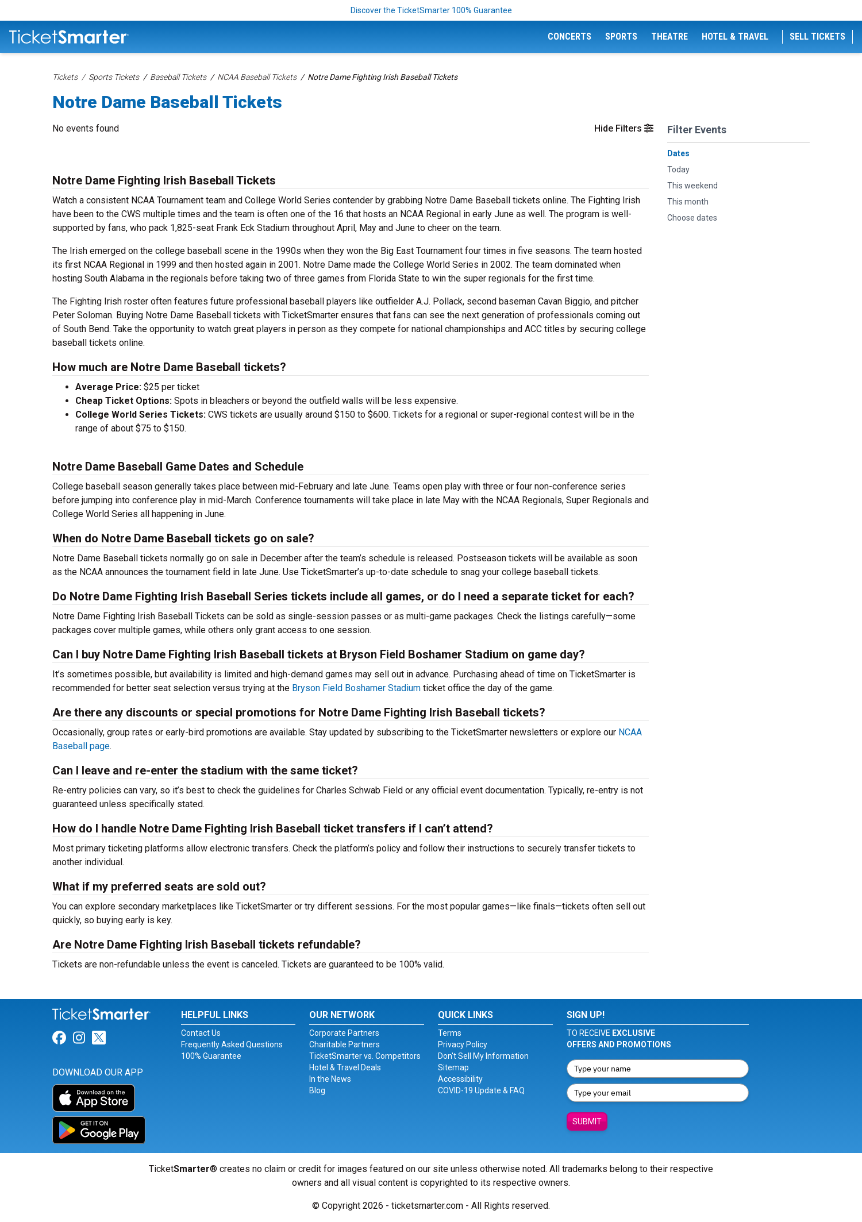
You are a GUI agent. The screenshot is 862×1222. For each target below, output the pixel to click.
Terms (449, 1033)
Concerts (569, 36)
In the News (330, 1079)
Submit (587, 1121)
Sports (621, 36)
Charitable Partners (344, 1044)
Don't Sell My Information (483, 1056)
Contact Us (201, 1033)
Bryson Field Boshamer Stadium (356, 688)
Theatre (669, 36)
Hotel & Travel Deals (345, 1067)
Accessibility (460, 1079)
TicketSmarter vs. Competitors (365, 1056)
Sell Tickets (817, 36)
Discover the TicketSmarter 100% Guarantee (431, 10)
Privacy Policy (462, 1044)
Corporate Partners (344, 1033)
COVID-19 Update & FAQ (481, 1090)
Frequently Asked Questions (232, 1044)
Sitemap (453, 1067)
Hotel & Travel (735, 36)
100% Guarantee (211, 1056)
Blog (317, 1090)
